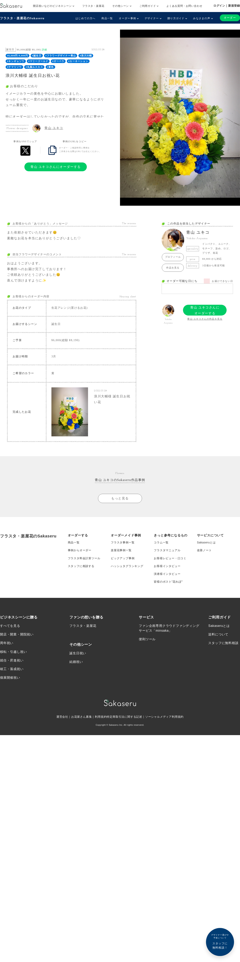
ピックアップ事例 (122, 556)
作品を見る (172, 267)
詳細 (44, 49)
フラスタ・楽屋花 (93, 5)
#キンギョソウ (15, 61)
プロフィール (173, 257)
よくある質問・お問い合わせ (184, 5)
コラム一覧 (161, 540)
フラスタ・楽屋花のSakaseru (23, 18)
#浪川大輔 (86, 55)
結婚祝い (76, 661)
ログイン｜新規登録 (226, 5)
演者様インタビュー (167, 572)
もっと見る (120, 496)
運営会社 (62, 716)
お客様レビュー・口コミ (170, 556)
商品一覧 (107, 18)
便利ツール (147, 638)
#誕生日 (36, 55)
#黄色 (50, 67)
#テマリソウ (14, 67)
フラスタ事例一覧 (122, 540)
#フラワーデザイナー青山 (60, 55)
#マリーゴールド (38, 61)
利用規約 (101, 716)
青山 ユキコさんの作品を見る (204, 319)
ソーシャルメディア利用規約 (164, 716)
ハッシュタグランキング (127, 564)
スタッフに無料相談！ (220, 941)
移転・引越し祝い (13, 650)
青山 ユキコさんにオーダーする (55, 166)
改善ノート (204, 548)
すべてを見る (10, 625)
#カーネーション (78, 61)
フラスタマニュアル (167, 548)
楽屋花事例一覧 (121, 548)
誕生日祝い (77, 652)
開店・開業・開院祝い (17, 633)
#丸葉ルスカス (34, 67)
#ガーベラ (58, 61)
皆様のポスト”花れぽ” (168, 580)
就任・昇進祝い (12, 659)
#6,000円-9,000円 (17, 55)
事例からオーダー (79, 548)
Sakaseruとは (206, 540)
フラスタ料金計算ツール (84, 556)
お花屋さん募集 (81, 716)
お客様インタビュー (167, 564)
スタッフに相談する (81, 564)
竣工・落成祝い (12, 668)
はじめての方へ (85, 18)
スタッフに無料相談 (223, 642)
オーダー (230, 17)
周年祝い (6, 642)
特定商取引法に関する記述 (124, 716)
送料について (218, 633)
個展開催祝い (10, 676)
